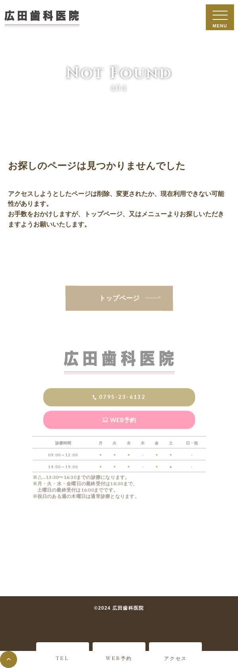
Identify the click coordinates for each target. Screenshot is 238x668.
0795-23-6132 (122, 411)
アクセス (175, 658)
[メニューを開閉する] (220, 17)
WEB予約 (119, 658)
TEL (62, 658)
